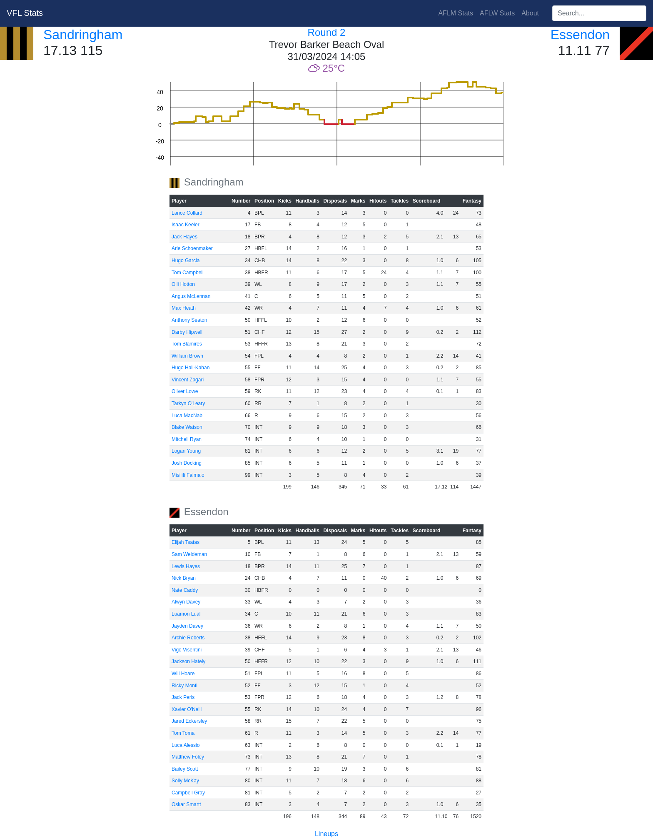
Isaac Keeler (185, 225)
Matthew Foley (188, 757)
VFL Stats (25, 13)
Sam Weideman (189, 554)
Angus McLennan (191, 296)
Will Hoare (183, 673)
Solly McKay (185, 781)
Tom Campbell (188, 272)
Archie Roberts (188, 638)
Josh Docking (187, 463)
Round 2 (327, 32)
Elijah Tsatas (185, 542)
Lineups (326, 833)
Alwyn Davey (186, 602)
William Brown (187, 356)
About (530, 13)
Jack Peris (183, 697)
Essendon (580, 34)
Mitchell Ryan (187, 439)
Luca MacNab (187, 415)
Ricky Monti (184, 686)
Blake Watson (187, 427)
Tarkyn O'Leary (188, 403)
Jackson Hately (188, 661)
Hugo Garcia (185, 260)
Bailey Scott (185, 769)
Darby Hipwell (187, 332)
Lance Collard (187, 213)
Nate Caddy (185, 590)
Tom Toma (183, 733)
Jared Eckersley (189, 721)
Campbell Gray (188, 793)
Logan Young (186, 451)
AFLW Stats (497, 13)
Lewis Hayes (186, 566)
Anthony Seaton (189, 320)
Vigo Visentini (187, 650)
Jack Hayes (184, 237)
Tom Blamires (187, 344)
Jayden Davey (187, 626)
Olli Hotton (183, 284)
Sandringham (82, 34)
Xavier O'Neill (187, 709)
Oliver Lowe (185, 391)
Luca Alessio (185, 745)
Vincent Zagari (188, 380)
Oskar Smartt (186, 804)
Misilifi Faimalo (188, 475)
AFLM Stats (455, 13)
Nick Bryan (184, 578)
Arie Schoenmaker (192, 248)
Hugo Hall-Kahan (190, 368)
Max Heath (184, 308)
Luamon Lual (186, 614)
